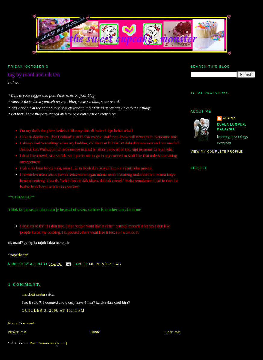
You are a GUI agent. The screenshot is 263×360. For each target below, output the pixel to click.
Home (95, 332)
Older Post (172, 332)
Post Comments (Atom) (48, 343)
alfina (229, 118)
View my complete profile (217, 151)
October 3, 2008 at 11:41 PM (53, 310)
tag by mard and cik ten (34, 75)
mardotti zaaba (33, 294)
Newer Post (17, 332)
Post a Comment (21, 323)
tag (117, 264)
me (91, 264)
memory (104, 264)
